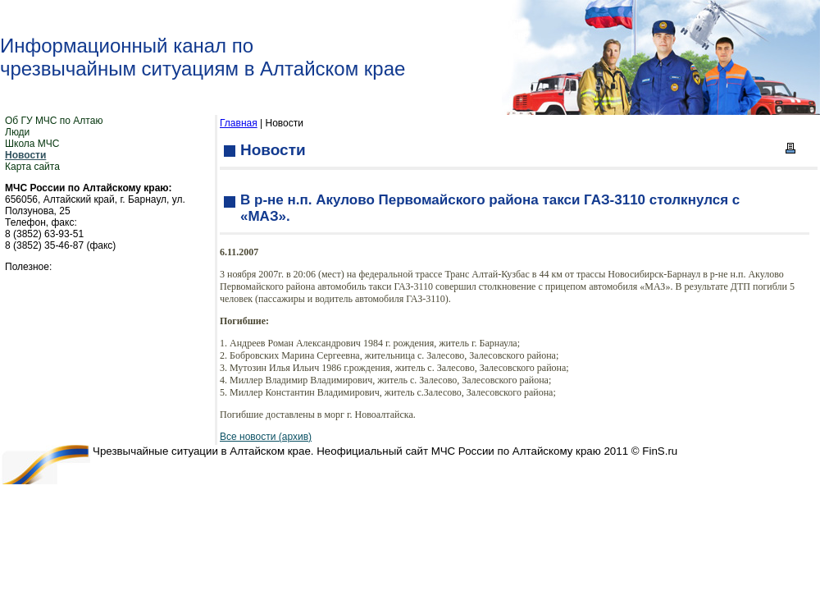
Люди (17, 132)
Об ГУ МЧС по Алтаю (53, 120)
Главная (238, 123)
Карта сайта (32, 166)
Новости (25, 155)
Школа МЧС (32, 143)
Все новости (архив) (266, 436)
